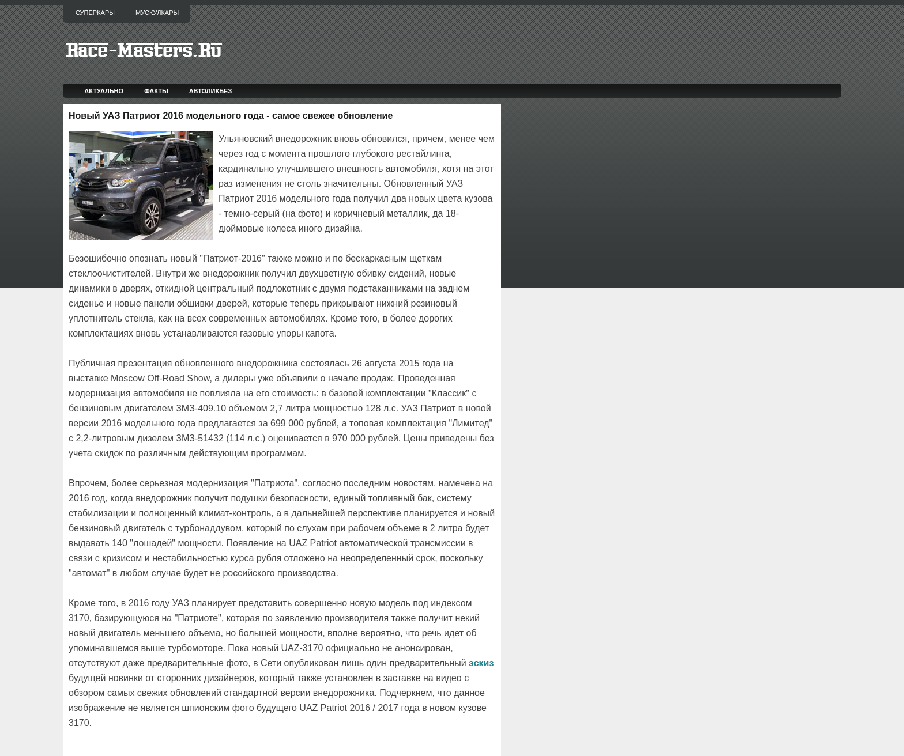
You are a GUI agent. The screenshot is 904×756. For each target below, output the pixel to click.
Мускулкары (157, 12)
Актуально (103, 91)
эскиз (481, 663)
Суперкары (95, 12)
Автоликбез (210, 91)
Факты (156, 91)
